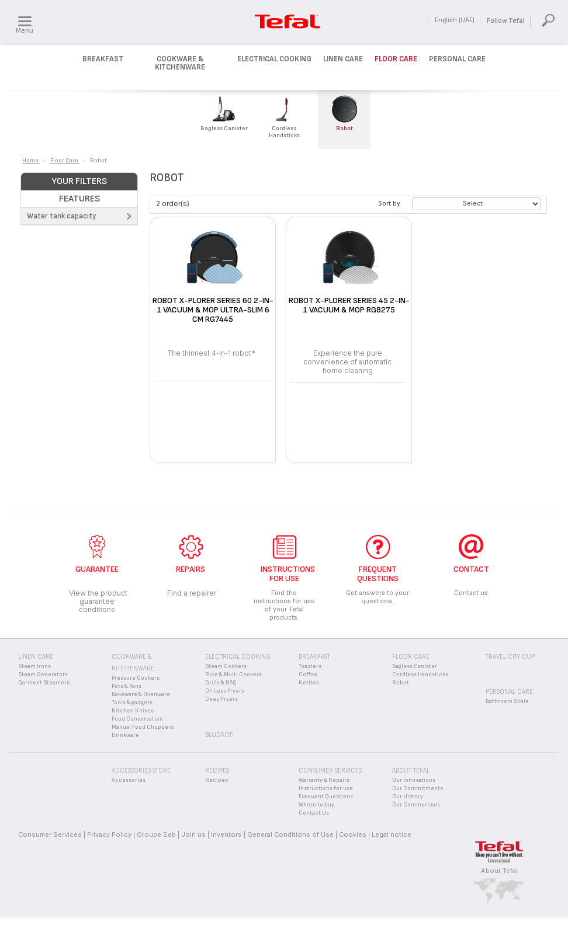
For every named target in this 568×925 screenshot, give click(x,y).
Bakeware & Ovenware (141, 694)
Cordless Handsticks (420, 674)
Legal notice (391, 834)
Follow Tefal (505, 20)
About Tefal (499, 871)
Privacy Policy (109, 834)
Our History (407, 796)
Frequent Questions (326, 796)
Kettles (309, 682)
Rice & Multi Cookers (233, 674)
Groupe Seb (156, 834)
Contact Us (314, 812)
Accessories (129, 780)
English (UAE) (455, 20)
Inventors (226, 834)
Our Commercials (416, 804)
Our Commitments (417, 788)
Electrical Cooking (274, 59)
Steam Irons (34, 666)
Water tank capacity (61, 216)
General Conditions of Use (290, 834)
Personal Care (457, 59)
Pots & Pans (126, 686)
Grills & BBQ (221, 682)
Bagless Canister (414, 666)
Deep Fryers (221, 699)
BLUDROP (219, 735)
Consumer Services (50, 834)
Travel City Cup (510, 656)
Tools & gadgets (132, 702)
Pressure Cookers (136, 677)
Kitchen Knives (133, 710)
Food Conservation (137, 718)
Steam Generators (43, 674)
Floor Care (396, 59)
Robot (400, 682)
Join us (193, 834)
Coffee (308, 674)
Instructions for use (326, 788)
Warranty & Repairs (324, 780)
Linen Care (343, 59)
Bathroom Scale (507, 701)
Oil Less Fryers (224, 690)
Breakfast (102, 59)
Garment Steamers (44, 682)
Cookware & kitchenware (180, 63)
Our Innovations (413, 780)
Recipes (216, 780)
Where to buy (316, 804)
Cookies (352, 834)
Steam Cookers (226, 666)
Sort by (389, 203)
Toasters (310, 666)
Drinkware (125, 735)
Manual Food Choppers (143, 727)
